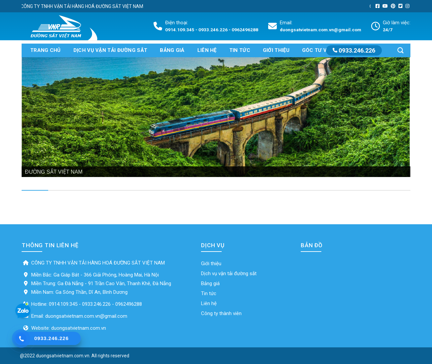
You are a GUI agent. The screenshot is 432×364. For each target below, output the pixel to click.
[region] (216, 117)
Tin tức (239, 50)
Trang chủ (45, 50)
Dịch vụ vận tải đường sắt (110, 50)
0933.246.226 (354, 50)
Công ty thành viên (221, 313)
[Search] (400, 50)
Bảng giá (172, 50)
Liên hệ (207, 50)
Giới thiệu (276, 50)
